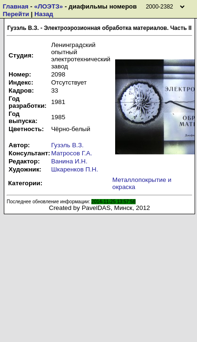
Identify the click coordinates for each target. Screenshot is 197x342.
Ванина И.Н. (69, 161)
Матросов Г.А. (71, 153)
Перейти (16, 14)
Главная (16, 6)
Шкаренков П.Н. (74, 169)
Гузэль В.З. (67, 145)
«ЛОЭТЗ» (48, 6)
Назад (43, 14)
